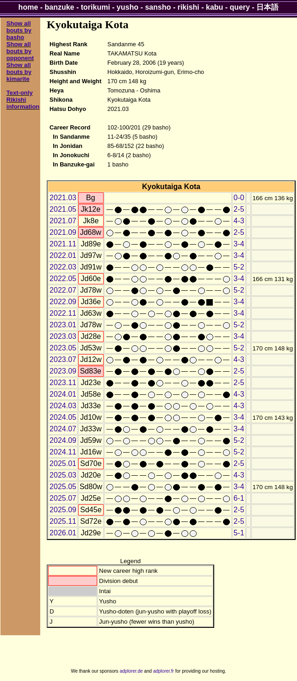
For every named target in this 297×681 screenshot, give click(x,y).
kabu (214, 7)
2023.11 (63, 383)
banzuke (59, 7)
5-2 (239, 267)
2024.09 (63, 440)
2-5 (239, 209)
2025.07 (63, 498)
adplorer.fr (163, 671)
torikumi (95, 7)
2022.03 (63, 267)
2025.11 (63, 521)
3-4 (239, 244)
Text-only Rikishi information (23, 99)
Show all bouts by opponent (20, 51)
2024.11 (63, 452)
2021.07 (63, 221)
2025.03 (63, 475)
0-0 (239, 198)
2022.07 (63, 290)
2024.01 (63, 394)
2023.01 (63, 325)
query (240, 7)
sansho (158, 7)
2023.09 (63, 371)
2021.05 (63, 209)
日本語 (267, 7)
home (28, 7)
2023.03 (63, 336)
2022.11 (63, 313)
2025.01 (63, 463)
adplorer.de (131, 671)
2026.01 (63, 533)
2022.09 (63, 302)
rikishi (188, 7)
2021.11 (63, 244)
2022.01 (63, 255)
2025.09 (63, 510)
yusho (127, 7)
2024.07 (63, 429)
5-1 (239, 533)
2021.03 (63, 198)
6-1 (239, 498)
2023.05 (63, 348)
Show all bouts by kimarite (18, 71)
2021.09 (63, 232)
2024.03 (63, 406)
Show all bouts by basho (18, 30)
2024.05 (63, 417)
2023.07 (63, 359)
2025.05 (63, 487)
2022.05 (63, 278)
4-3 (239, 221)
